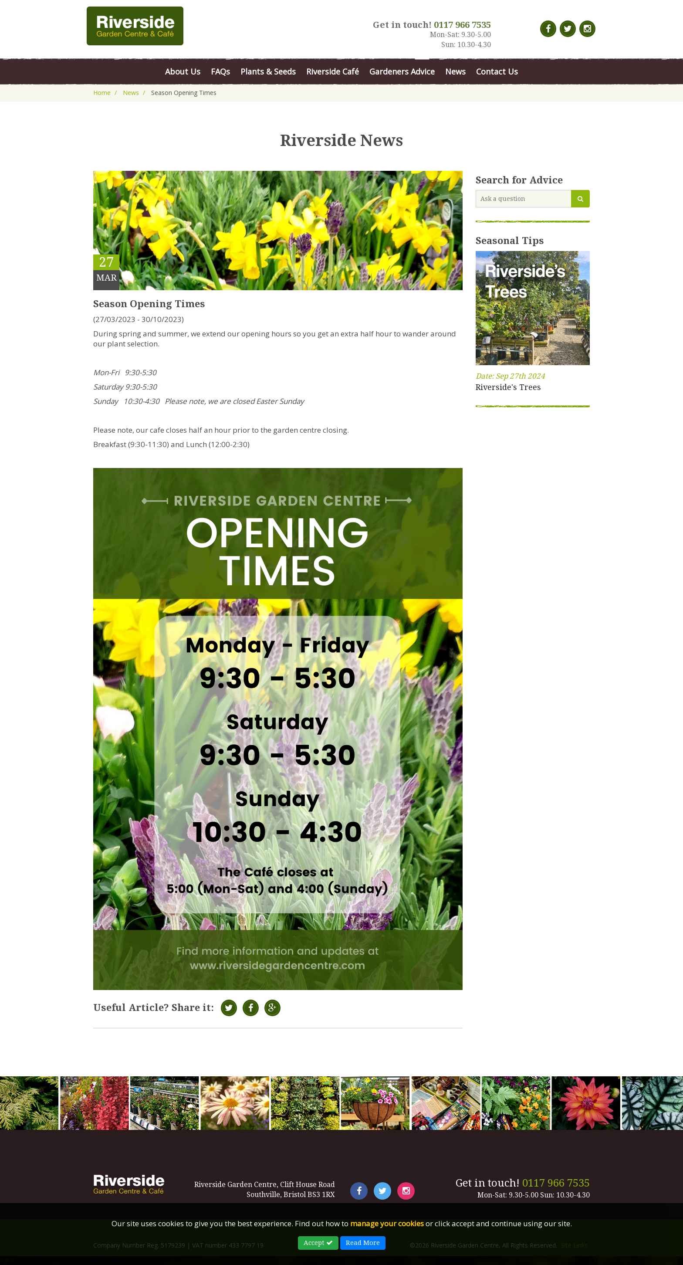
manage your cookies (387, 1223)
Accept (318, 1243)
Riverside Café (332, 71)
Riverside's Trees (508, 387)
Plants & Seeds (268, 71)
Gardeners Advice (402, 71)
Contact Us (497, 71)
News (455, 71)
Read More (363, 1243)
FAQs (220, 71)
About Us (182, 71)
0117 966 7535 (556, 1183)
